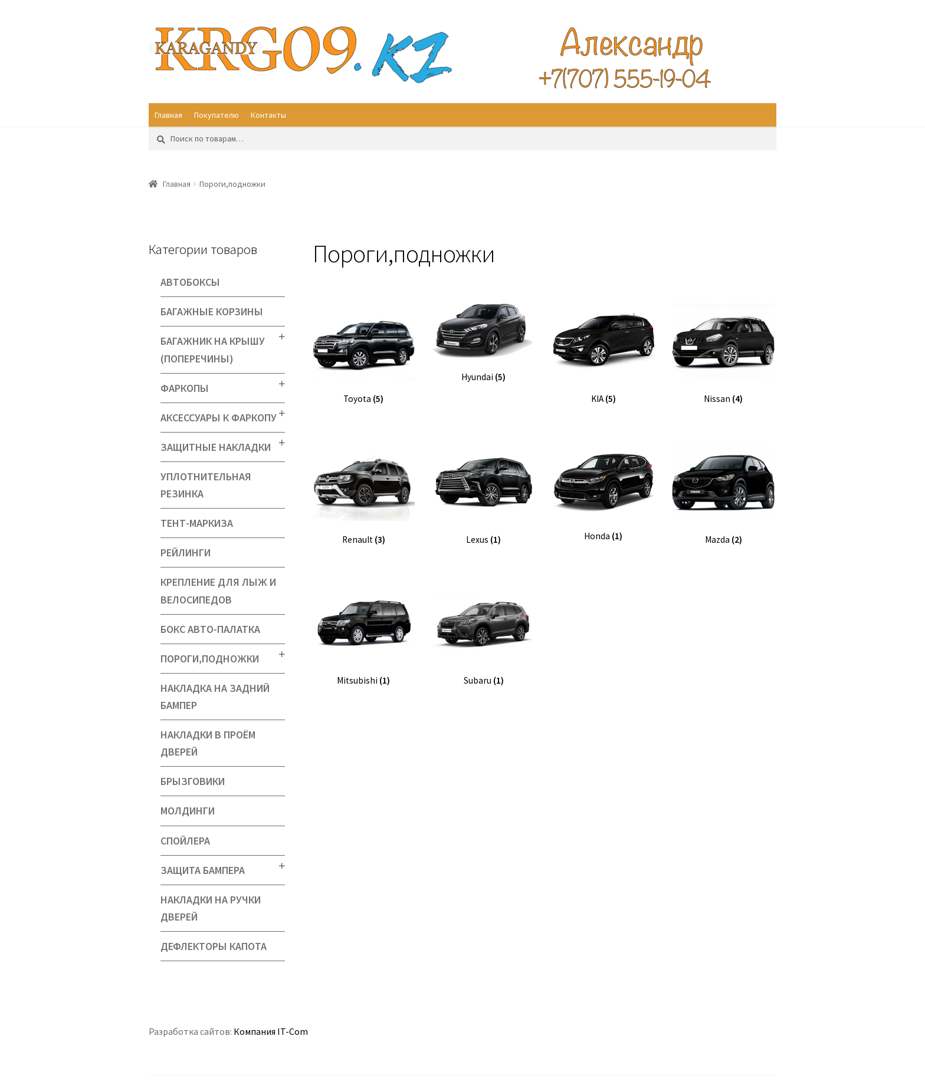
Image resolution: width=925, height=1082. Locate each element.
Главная (168, 115)
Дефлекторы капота (213, 946)
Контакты (268, 115)
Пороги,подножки (209, 658)
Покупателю (216, 115)
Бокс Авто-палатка (210, 629)
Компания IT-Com (271, 1031)
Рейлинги (185, 552)
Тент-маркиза (196, 523)
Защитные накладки (215, 447)
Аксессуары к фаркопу (218, 417)
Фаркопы (184, 388)
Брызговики (192, 781)
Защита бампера (202, 870)
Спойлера (185, 840)
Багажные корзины (211, 311)
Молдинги (187, 810)
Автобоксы (190, 282)
